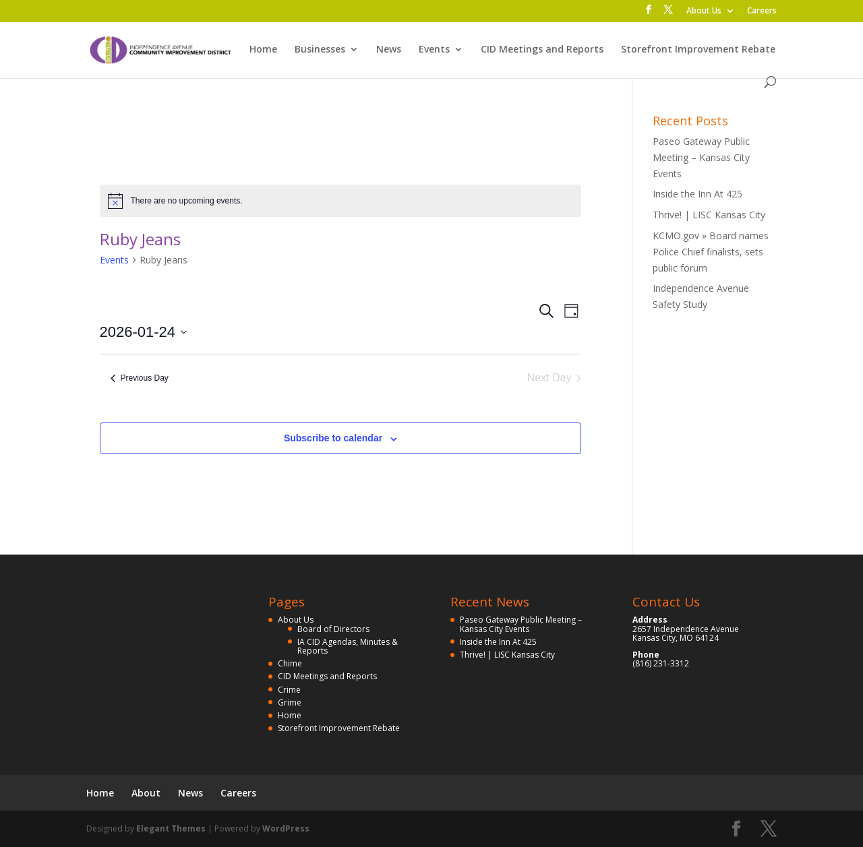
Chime (290, 663)
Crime (289, 689)
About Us (703, 11)
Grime (289, 702)
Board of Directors (333, 629)
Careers (762, 11)
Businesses (320, 49)
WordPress (285, 828)
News (388, 49)
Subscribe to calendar (333, 438)
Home (263, 49)
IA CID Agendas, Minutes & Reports (347, 646)
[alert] (341, 201)
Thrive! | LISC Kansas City (709, 214)
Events (434, 49)
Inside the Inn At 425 (697, 193)
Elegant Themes (171, 828)
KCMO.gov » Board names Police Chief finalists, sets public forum (711, 251)
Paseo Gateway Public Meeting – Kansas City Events (701, 157)
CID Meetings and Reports (542, 49)
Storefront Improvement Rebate (698, 49)
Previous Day (140, 378)
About (145, 792)
